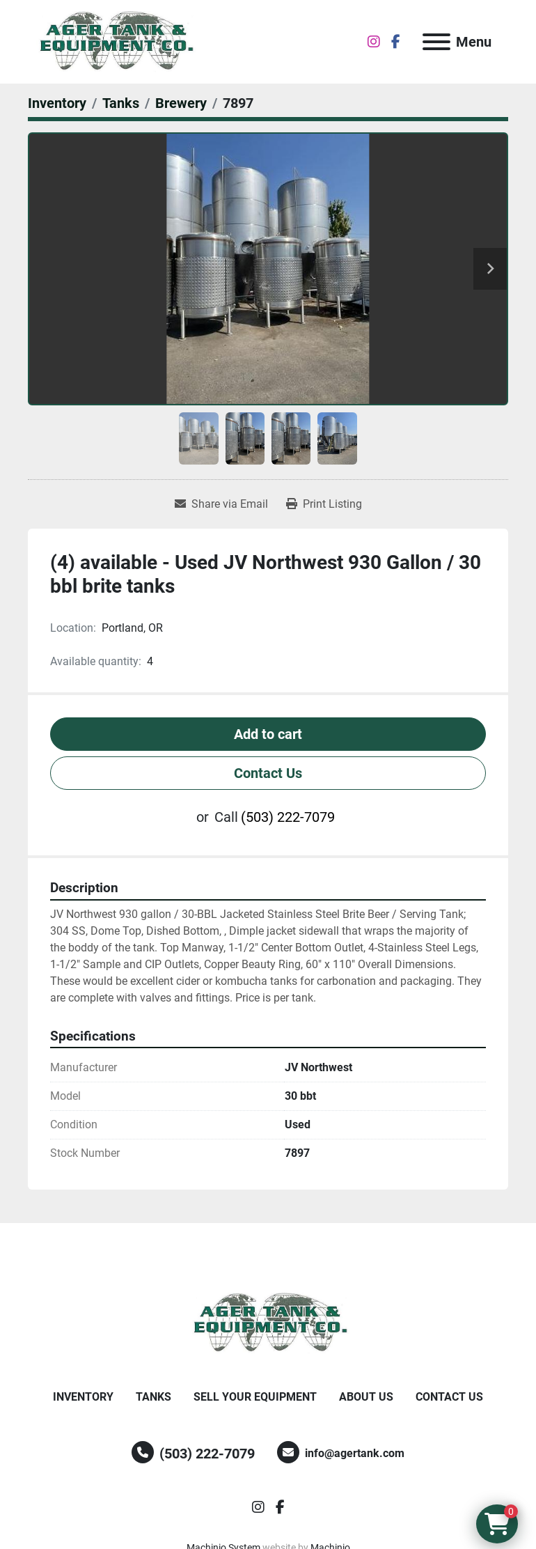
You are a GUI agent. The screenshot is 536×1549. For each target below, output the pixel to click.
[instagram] (374, 41)
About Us (366, 1396)
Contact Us (268, 773)
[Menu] (436, 41)
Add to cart (268, 734)
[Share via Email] (221, 504)
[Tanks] (120, 103)
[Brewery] (181, 103)
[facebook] (395, 41)
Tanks (153, 1396)
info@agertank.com (354, 1453)
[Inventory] (57, 103)
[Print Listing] (324, 504)
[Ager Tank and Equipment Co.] (268, 1322)
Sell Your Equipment (255, 1396)
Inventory (83, 1396)
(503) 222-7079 (288, 817)
